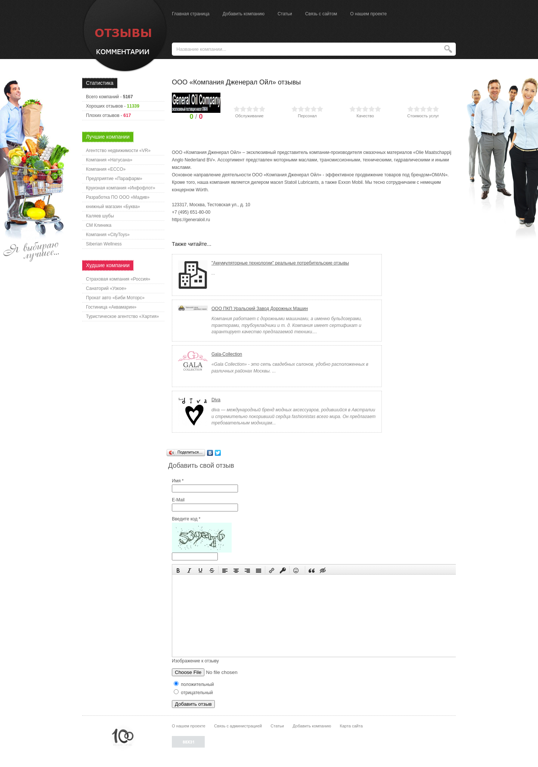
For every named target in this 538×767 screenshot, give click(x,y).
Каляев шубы (100, 216)
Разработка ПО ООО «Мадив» (117, 197)
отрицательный (193, 692)
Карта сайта (351, 726)
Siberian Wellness (104, 244)
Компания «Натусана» (109, 160)
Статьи (285, 13)
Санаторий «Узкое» (106, 288)
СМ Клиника (98, 225)
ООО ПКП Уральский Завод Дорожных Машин (259, 308)
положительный (194, 684)
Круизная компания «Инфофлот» (120, 188)
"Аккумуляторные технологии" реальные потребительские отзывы (280, 263)
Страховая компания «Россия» (118, 279)
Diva (215, 399)
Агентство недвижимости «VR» (118, 150)
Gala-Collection (226, 354)
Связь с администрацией (238, 726)
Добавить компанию (244, 13)
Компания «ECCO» (106, 169)
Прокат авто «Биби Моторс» (115, 297)
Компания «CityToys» (108, 234)
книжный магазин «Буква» (113, 206)
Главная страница (191, 13)
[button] (178, 569)
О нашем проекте (368, 13)
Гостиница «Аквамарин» (111, 307)
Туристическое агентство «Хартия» (122, 316)
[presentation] (178, 569)
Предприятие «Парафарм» (114, 178)
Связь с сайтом (321, 13)
